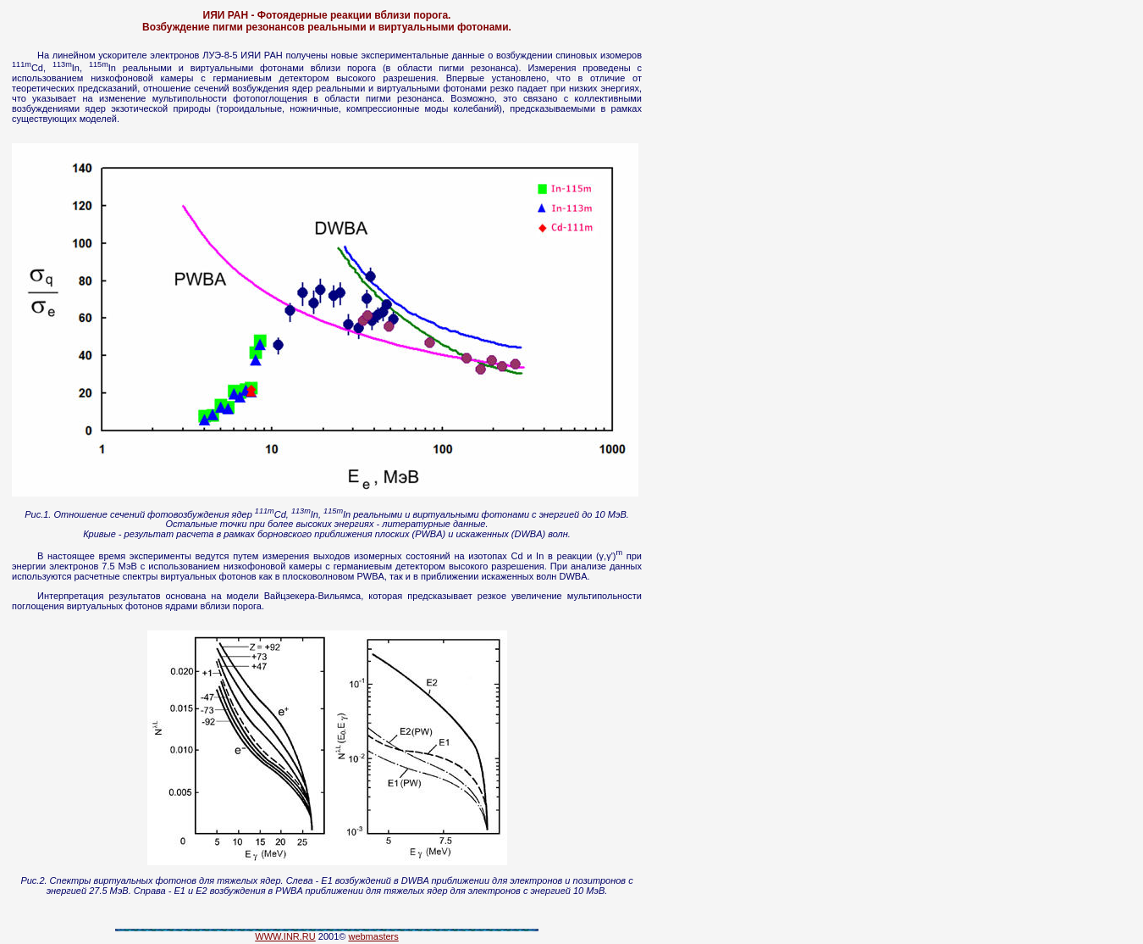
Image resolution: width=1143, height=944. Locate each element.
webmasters (373, 936)
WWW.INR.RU (285, 936)
